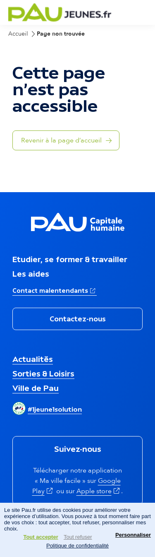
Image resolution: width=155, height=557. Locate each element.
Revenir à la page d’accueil (61, 140)
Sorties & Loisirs (43, 373)
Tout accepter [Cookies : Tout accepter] (40, 537)
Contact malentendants (54, 290)
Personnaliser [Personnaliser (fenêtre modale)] (133, 535)
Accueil (18, 34)
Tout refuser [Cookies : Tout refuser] (78, 537)
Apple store (99, 491)
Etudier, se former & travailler (69, 259)
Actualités (32, 359)
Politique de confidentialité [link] (77, 546)
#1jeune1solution (55, 409)
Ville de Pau (35, 388)
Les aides (30, 274)
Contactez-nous (78, 319)
